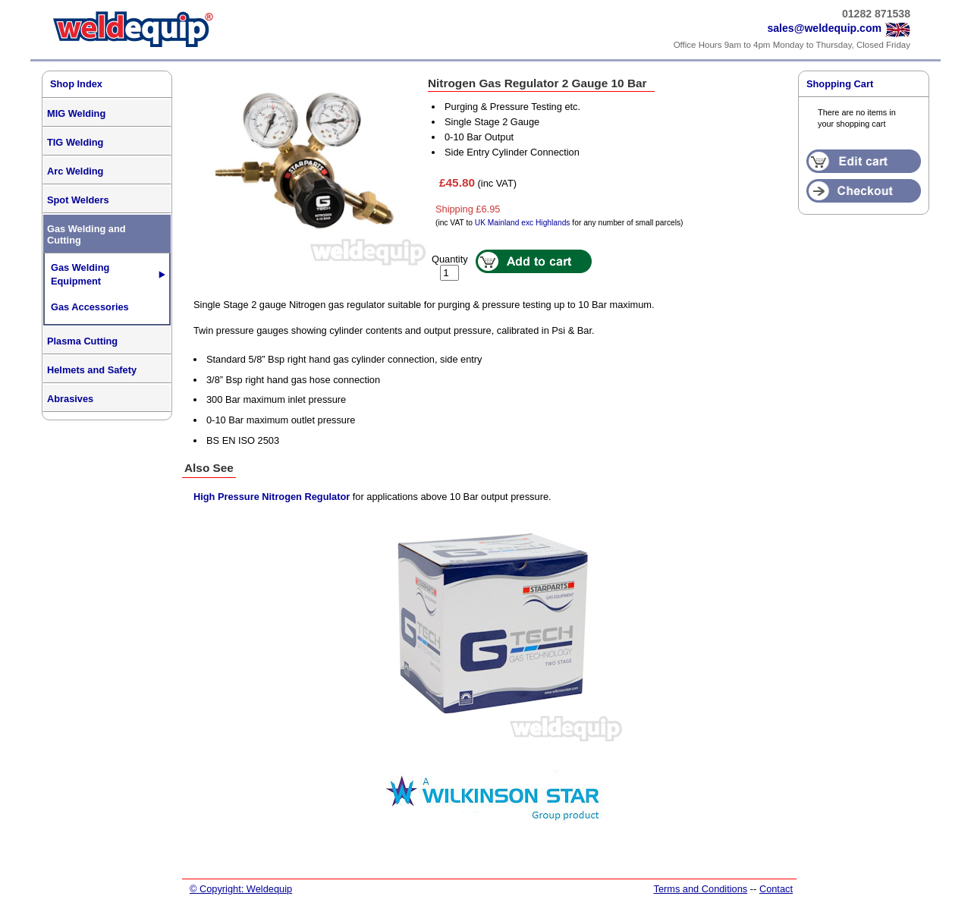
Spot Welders (78, 200)
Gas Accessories (90, 307)
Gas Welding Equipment (80, 274)
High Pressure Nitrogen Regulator (271, 496)
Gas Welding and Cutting (86, 234)
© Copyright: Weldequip (241, 889)
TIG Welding (75, 142)
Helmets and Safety (92, 370)
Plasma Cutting (82, 341)
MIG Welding (76, 113)
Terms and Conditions (700, 889)
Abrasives (70, 398)
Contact (776, 889)
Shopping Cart (839, 84)
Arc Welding (75, 171)
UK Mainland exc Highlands (522, 223)
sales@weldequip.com (824, 28)
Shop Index (76, 84)
